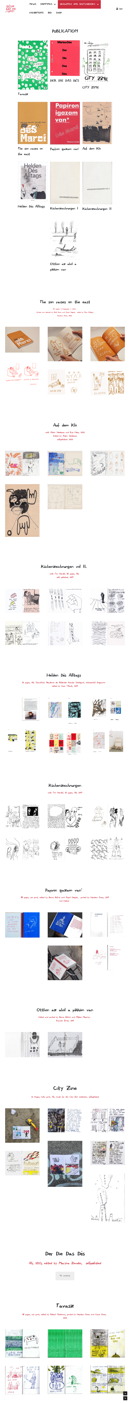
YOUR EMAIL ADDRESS (68, 1373)
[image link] (10, 8)
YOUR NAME (29, 1373)
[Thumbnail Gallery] (22, 277)
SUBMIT (98, 1373)
